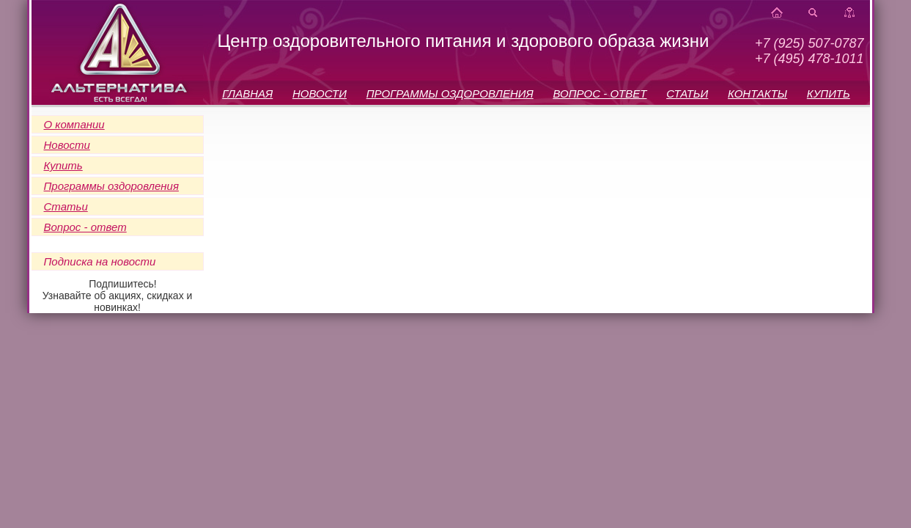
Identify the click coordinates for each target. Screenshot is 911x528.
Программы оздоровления (111, 186)
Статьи (66, 206)
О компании (74, 124)
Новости (67, 145)
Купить (63, 165)
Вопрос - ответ (85, 227)
